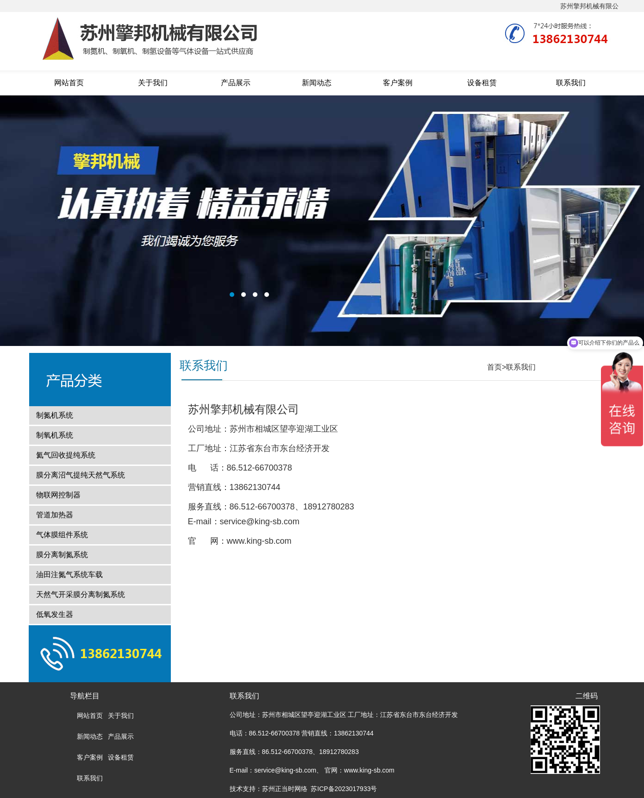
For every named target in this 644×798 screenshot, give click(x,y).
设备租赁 (482, 83)
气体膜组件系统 (62, 535)
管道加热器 (54, 515)
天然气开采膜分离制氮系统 (80, 594)
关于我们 (153, 83)
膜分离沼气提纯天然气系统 (80, 475)
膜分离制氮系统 (62, 555)
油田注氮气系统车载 (69, 574)
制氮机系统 (54, 415)
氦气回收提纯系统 (65, 455)
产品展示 (235, 83)
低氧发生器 (54, 614)
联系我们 (571, 83)
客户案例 (398, 83)
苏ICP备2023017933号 (344, 788)
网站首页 (69, 83)
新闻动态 (316, 83)
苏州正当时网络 (284, 788)
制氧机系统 (54, 435)
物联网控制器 (58, 495)
